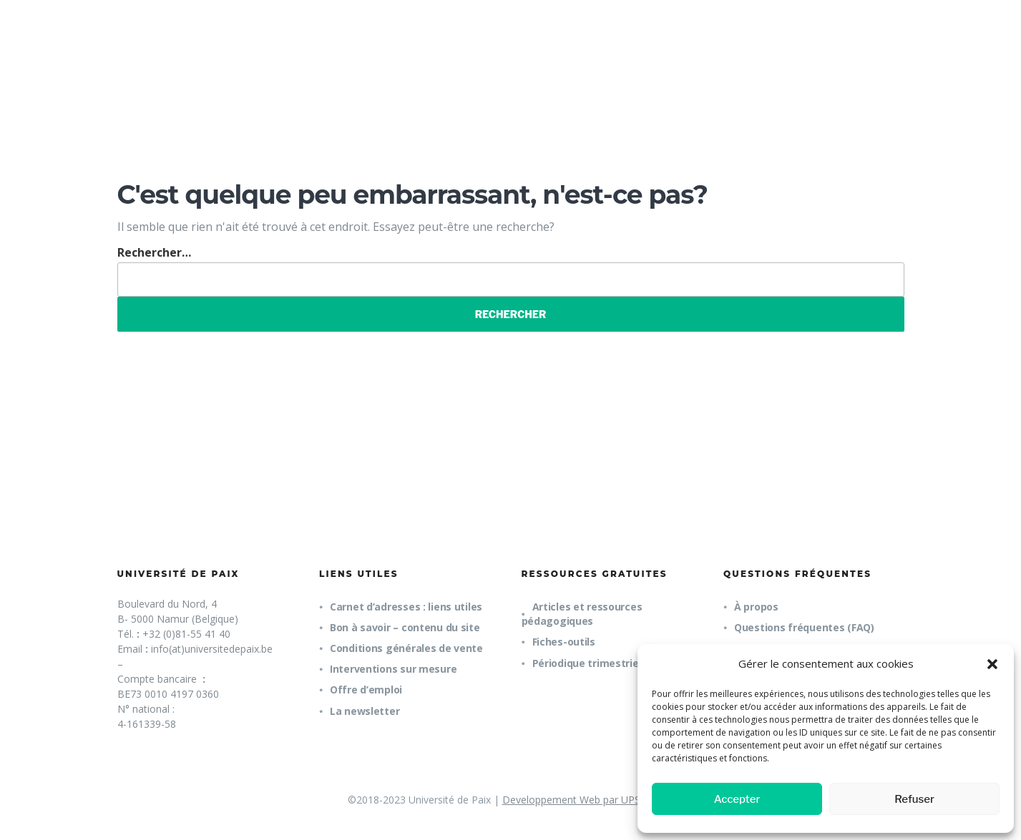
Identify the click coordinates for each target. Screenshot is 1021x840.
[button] (992, 664)
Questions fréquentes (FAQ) (804, 627)
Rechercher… (154, 252)
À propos (756, 606)
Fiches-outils (563, 641)
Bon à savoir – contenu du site (405, 627)
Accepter (737, 799)
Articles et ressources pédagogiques (582, 614)
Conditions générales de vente (406, 648)
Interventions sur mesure (393, 669)
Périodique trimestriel (587, 663)
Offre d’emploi (366, 689)
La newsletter (364, 711)
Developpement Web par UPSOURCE (588, 799)
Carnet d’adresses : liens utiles (406, 606)
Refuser (914, 799)
